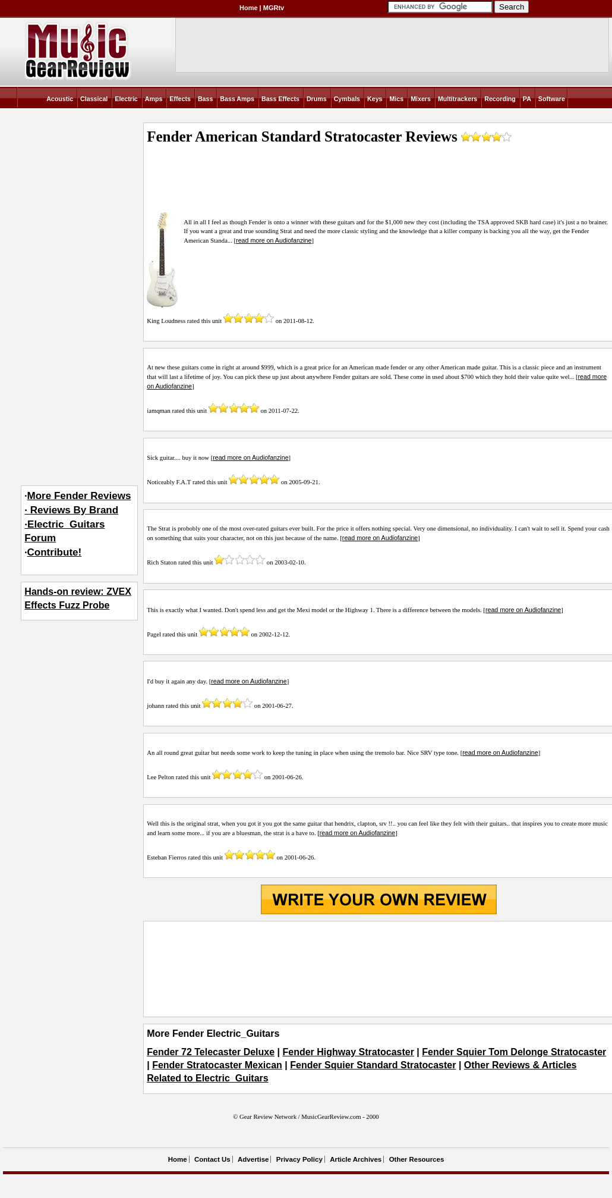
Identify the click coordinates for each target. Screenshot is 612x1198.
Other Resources (416, 1159)
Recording (500, 98)
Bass (205, 98)
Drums (317, 98)
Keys (374, 98)
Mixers (421, 98)
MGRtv (273, 7)
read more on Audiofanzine (273, 240)
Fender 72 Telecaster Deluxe (211, 1052)
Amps (154, 98)
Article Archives (355, 1159)
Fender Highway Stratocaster (348, 1052)
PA (527, 98)
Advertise (253, 1159)
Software (551, 98)
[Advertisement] (378, 969)
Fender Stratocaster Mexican (217, 1065)
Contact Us (212, 1159)
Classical (94, 98)
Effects (180, 98)
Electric (126, 98)
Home (248, 7)
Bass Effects (280, 98)
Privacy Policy (299, 1159)
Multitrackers (457, 98)
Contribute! (54, 552)
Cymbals (347, 98)
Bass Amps (237, 98)
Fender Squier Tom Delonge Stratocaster (514, 1052)
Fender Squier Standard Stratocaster (373, 1065)
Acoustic (59, 98)
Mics (396, 98)
